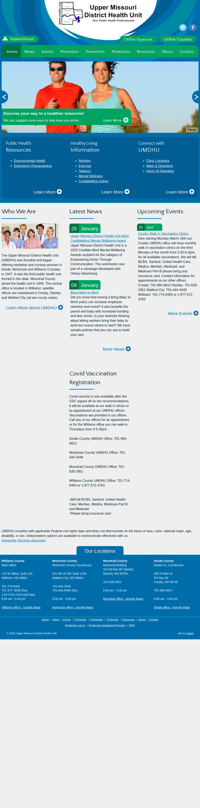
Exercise (85, 166)
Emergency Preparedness (33, 166)
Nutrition (85, 161)
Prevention (96, 619)
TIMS (131, 625)
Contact (153, 619)
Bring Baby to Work (85, 292)
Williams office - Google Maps (21, 607)
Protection (113, 619)
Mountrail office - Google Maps (123, 598)
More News (117, 348)
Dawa (189, 633)
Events (67, 619)
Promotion (81, 619)
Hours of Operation (160, 171)
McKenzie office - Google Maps (72, 607)
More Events (183, 313)
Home (45, 619)
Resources (128, 619)
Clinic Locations (157, 161)
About (141, 619)
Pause (192, 130)
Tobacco (85, 171)
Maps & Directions (159, 166)
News (56, 619)
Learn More (48, 191)
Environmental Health (29, 161)
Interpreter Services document (24, 540)
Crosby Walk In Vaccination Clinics (163, 233)
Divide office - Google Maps (172, 607)
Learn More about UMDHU (34, 307)
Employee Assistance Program (107, 625)
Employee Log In (75, 625)
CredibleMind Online (94, 181)
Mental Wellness (91, 176)
